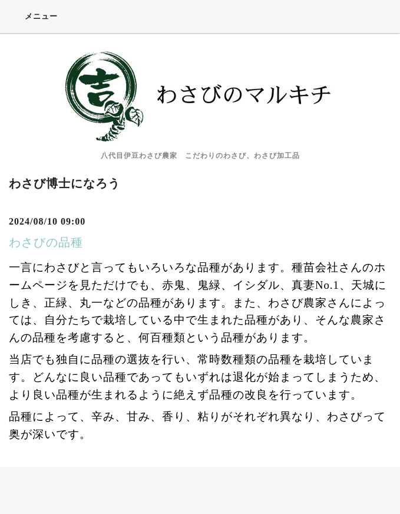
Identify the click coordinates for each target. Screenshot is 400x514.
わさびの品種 (46, 242)
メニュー (33, 16)
